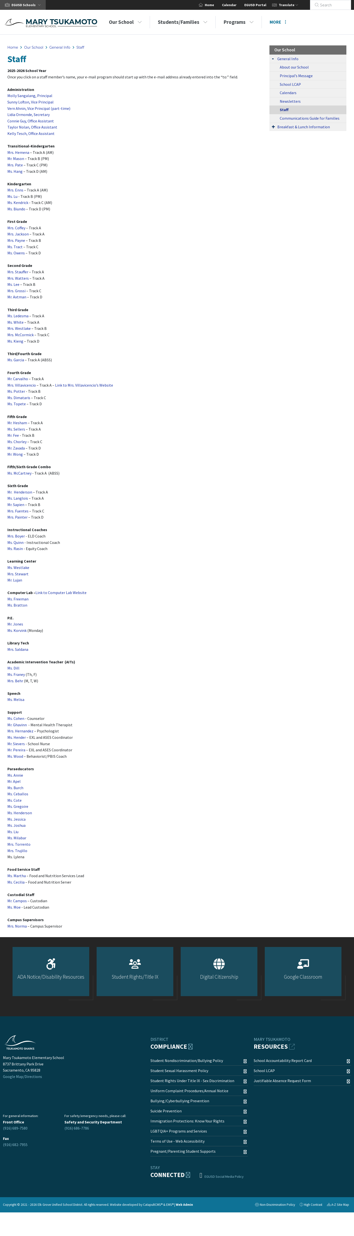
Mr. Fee (13, 435)
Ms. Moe (14, 907)
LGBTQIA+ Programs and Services (178, 1131)
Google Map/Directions (22, 1076)
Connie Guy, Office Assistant (30, 120)
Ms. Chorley (17, 441)
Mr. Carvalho (17, 378)
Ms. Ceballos (17, 793)
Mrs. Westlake (19, 328)
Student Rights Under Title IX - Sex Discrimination (192, 1080)
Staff (80, 47)
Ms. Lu (12, 196)
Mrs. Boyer (16, 536)
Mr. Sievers (16, 743)
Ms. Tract (15, 246)
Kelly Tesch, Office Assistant (31, 133)
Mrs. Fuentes (18, 511)
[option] (51, 973)
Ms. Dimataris (18, 397)
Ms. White (15, 322)
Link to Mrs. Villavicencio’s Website (84, 385)
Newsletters (290, 101)
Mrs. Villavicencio (21, 385)
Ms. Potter (16, 391)
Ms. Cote (14, 800)
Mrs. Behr (15, 680)
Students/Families (182, 22)
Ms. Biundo (16, 208)
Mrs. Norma (17, 926)
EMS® (170, 1205)
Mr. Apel (14, 781)
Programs (238, 22)
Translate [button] (294, 5)
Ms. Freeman (18, 598)
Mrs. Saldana (17, 649)
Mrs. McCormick (20, 334)
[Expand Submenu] (272, 58)
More (278, 22)
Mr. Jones (15, 624)
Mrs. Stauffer (17, 271)
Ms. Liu (12, 831)
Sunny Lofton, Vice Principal (30, 102)
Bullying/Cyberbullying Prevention (179, 1100)
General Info (59, 47)
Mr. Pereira (16, 749)
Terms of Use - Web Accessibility (177, 1141)
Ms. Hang (15, 171)
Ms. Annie (15, 775)
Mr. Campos (17, 900)
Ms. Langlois (17, 498)
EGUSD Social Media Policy (224, 1176)
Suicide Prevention (166, 1110)
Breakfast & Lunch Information (303, 126)
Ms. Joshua (16, 825)
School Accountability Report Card (283, 1060)
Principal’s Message (296, 75)
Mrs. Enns (15, 190)
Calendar (235, 5)
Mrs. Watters (18, 278)
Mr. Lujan (14, 580)
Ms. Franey (16, 674)
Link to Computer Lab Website (61, 592)
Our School (125, 22)
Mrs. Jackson (18, 234)
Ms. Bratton (17, 605)
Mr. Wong (15, 454)
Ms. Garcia (15, 359)
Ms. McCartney (19, 473)
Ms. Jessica (16, 819)
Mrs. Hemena (18, 152)
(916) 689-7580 (15, 1128)
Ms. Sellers (16, 429)
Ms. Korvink (17, 630)
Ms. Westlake (18, 567)
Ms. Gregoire (17, 806)
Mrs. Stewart (18, 573)
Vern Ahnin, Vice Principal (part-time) (38, 108)
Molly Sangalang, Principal (29, 95)
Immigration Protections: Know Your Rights (187, 1121)
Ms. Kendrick (17, 202)
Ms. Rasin (15, 548)
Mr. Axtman (16, 296)
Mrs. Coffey (16, 227)
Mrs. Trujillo (17, 850)
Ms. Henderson (19, 812)
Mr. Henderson (19, 492)
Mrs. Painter (17, 517)
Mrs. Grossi (16, 290)
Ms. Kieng (15, 341)
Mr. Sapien (15, 504)
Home (215, 5)
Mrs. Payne (16, 240)
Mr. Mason (15, 158)
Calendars (288, 92)
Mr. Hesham (17, 422)
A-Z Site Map (338, 1205)
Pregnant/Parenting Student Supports (183, 1151)
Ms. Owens (16, 252)
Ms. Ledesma (18, 315)
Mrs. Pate (15, 164)
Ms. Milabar (16, 837)
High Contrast (313, 1205)
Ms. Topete (16, 403)
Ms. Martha (16, 875)
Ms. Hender (16, 737)
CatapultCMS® (152, 1205)
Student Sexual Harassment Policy (179, 1070)
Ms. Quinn (15, 542)
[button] (27, 5)
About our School (294, 67)
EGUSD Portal (261, 5)
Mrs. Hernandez (20, 730)
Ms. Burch (15, 787)
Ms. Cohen (15, 718)
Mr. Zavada (16, 448)
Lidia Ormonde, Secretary (28, 114)
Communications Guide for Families (309, 118)
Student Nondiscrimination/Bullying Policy (186, 1060)
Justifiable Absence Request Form (282, 1080)
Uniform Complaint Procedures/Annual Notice (189, 1090)
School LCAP (290, 84)
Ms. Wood (15, 756)
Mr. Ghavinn (17, 724)
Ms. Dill (13, 668)
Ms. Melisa (15, 699)
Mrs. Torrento (18, 844)
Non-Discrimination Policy (275, 1205)
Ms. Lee (13, 284)
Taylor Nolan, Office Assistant (32, 127)
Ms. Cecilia (16, 882)
